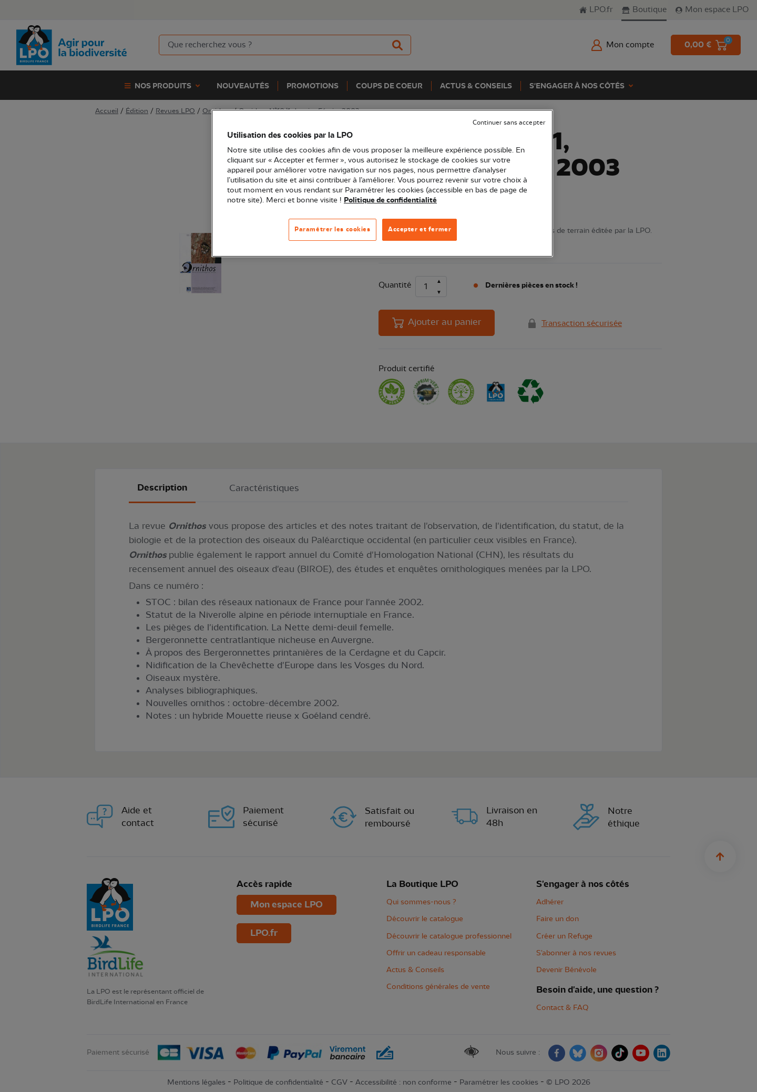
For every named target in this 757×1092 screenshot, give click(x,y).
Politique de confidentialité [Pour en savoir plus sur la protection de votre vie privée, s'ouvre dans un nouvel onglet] (390, 200)
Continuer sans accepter (509, 122)
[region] (382, 183)
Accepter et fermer (419, 229)
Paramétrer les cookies (332, 229)
